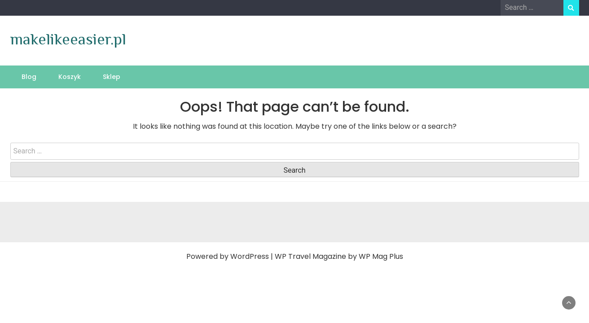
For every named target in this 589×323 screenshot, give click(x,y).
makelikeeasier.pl (68, 39)
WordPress (249, 256)
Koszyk (69, 76)
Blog (29, 76)
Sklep (111, 76)
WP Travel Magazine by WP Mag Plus (339, 256)
